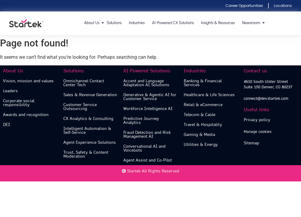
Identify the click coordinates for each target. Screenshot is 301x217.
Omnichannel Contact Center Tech (83, 83)
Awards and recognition (26, 115)
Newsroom (251, 22)
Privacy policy (257, 120)
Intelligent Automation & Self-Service (87, 130)
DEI (6, 124)
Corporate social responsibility (18, 103)
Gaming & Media (199, 134)
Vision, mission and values (28, 81)
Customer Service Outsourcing (80, 107)
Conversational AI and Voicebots (144, 148)
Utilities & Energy (201, 144)
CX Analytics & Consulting (88, 118)
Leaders (10, 91)
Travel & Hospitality (203, 124)
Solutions (114, 22)
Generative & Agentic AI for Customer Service (149, 97)
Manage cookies (257, 131)
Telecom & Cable (199, 115)
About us (92, 22)
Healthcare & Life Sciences (209, 95)
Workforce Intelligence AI (148, 109)
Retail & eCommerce (203, 105)
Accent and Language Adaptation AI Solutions (146, 83)
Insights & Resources (218, 22)
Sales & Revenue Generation (90, 95)
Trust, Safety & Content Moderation (85, 154)
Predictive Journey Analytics (141, 120)
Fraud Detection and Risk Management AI (147, 134)
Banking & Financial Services (203, 83)
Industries (137, 22)
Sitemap (251, 143)
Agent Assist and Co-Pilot (147, 160)
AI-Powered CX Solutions (173, 22)
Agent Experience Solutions (89, 142)
